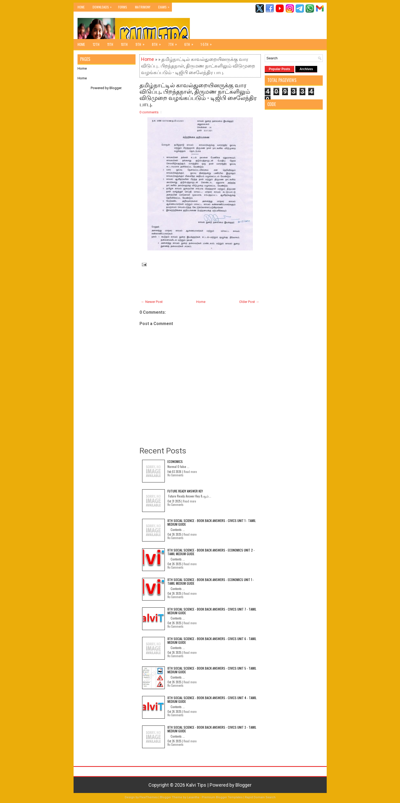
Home (81, 7)
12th (96, 44)
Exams (165, 6)
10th (124, 44)
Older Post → (249, 302)
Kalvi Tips (196, 785)
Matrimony (142, 7)
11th (110, 44)
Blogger (115, 88)
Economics (175, 461)
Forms (122, 7)
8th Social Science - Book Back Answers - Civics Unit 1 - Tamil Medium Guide (211, 522)
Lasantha (193, 797)
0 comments (148, 112)
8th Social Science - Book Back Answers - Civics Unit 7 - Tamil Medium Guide (211, 611)
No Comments (175, 475)
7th (174, 43)
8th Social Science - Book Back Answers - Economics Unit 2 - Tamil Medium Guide (211, 552)
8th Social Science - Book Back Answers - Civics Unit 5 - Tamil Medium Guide (211, 670)
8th (158, 43)
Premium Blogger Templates (222, 797)
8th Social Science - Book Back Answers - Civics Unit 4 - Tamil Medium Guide (212, 699)
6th (190, 43)
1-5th (208, 43)
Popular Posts (279, 69)
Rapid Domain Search (260, 797)
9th (142, 43)
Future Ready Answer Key (185, 491)
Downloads (103, 6)
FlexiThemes (148, 797)
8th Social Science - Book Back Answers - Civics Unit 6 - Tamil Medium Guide (211, 640)
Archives (306, 69)
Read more (190, 472)
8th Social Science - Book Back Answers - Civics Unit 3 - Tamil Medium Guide (211, 729)
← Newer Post (152, 302)
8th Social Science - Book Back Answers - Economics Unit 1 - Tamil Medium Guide (210, 581)
